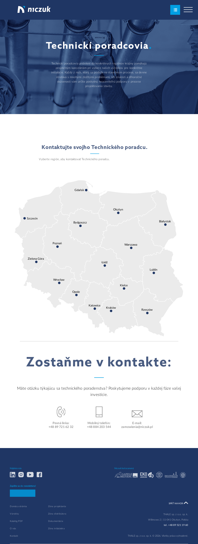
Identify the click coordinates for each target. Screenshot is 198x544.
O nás (13, 538)
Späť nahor (178, 512)
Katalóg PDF (16, 531)
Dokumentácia (55, 531)
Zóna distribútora (57, 523)
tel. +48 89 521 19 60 (176, 534)
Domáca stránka (18, 516)
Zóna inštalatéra (56, 538)
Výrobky (14, 523)
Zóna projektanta (57, 516)
